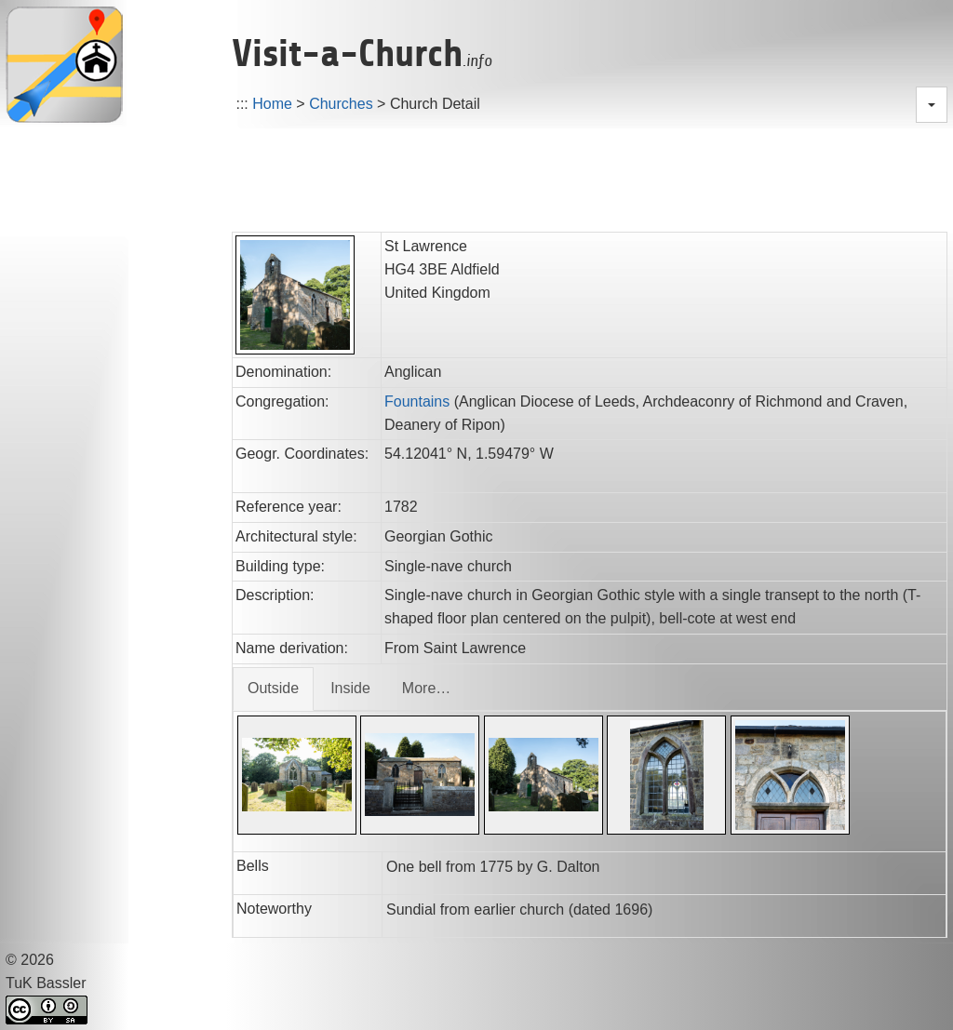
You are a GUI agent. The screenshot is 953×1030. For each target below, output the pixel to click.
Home (272, 104)
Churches (340, 104)
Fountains (417, 401)
